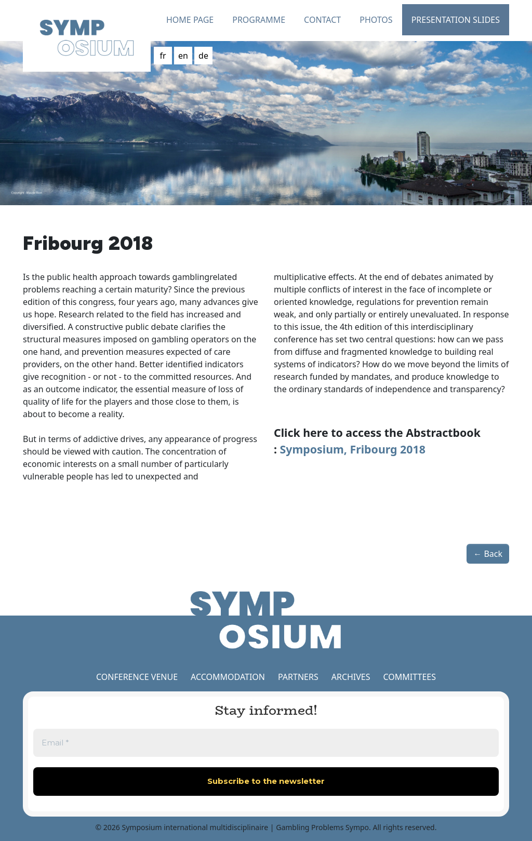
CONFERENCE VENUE (137, 677)
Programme (258, 19)
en (183, 55)
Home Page (190, 19)
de (203, 55)
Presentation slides (455, 19)
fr (162, 55)
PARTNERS (298, 677)
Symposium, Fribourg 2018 (352, 449)
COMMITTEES (409, 677)
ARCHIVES (350, 677)
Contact (322, 19)
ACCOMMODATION (229, 677)
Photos (376, 19)
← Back (487, 553)
